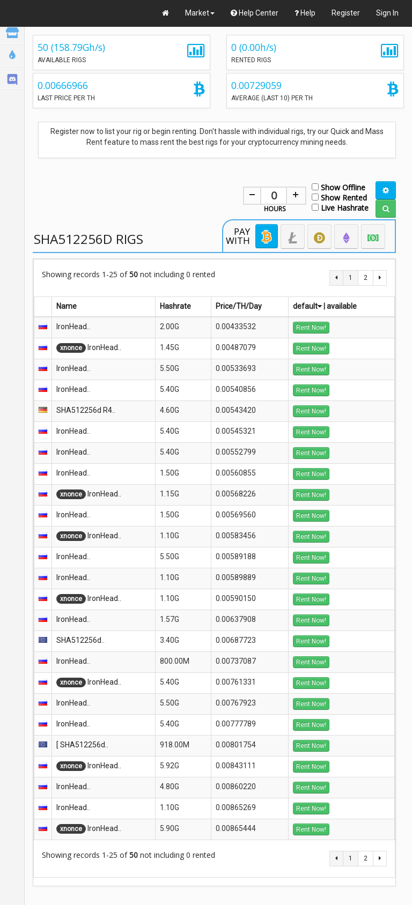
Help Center (254, 13)
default (307, 306)
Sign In (387, 13)
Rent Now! (311, 327)
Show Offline (338, 186)
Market (200, 13)
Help (305, 13)
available (342, 306)
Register (346, 13)
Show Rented (339, 197)
